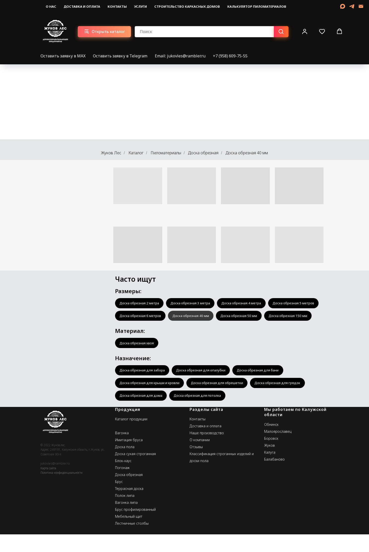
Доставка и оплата (82, 6)
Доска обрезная (203, 153)
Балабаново (274, 476)
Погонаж (122, 485)
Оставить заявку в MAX (63, 56)
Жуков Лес (111, 153)
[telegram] (352, 6)
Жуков (269, 463)
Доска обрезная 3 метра (195, 303)
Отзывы (196, 464)
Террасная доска (129, 506)
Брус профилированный (135, 527)
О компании (200, 457)
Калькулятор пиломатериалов (256, 6)
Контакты (117, 6)
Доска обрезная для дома (142, 412)
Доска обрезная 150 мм (190, 330)
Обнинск (271, 442)
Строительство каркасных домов (187, 6)
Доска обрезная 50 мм (139, 330)
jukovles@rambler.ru (55, 481)
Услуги (140, 6)
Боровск (271, 456)
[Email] (361, 6)
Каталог (136, 153)
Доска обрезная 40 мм (252, 317)
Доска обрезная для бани (267, 386)
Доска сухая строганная (135, 471)
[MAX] (342, 6)
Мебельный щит (128, 534)
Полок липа (124, 513)
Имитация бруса (129, 457)
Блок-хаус (123, 478)
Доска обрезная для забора (144, 386)
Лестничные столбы (132, 541)
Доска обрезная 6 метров (198, 317)
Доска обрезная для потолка (202, 412)
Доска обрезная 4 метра (249, 303)
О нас (51, 6)
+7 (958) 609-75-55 (230, 56)
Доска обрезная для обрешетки (222, 399)
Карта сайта (48, 486)
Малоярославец (277, 449)
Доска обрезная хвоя (138, 358)
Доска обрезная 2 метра (141, 303)
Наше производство (207, 450)
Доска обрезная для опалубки (206, 386)
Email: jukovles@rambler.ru (180, 56)
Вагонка (122, 450)
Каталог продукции (131, 436)
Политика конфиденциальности (61, 490)
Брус (119, 499)
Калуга (269, 470)
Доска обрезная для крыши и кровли (151, 399)
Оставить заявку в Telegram (120, 56)
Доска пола (124, 464)
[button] (305, 31)
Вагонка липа (126, 520)
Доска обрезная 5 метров (142, 317)
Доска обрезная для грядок (286, 399)
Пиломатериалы (166, 153)
